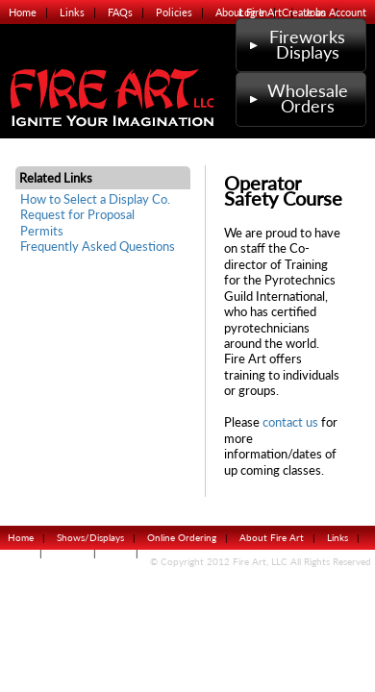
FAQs (120, 12)
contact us (290, 422)
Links (72, 12)
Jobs (117, 552)
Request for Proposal (77, 215)
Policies (174, 12)
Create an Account (324, 12)
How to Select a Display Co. (95, 199)
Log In (252, 12)
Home (23, 12)
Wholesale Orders (296, 98)
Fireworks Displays (295, 44)
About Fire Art (271, 537)
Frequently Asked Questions (97, 246)
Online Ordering (181, 537)
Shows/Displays (90, 537)
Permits (41, 231)
